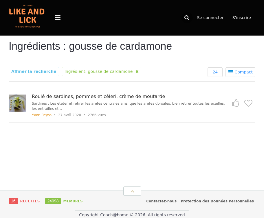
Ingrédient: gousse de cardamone (102, 71)
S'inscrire (241, 17)
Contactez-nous (161, 201)
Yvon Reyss (42, 115)
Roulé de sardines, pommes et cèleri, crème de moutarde (98, 96)
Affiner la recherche (33, 71)
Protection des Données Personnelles (217, 201)
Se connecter (210, 17)
